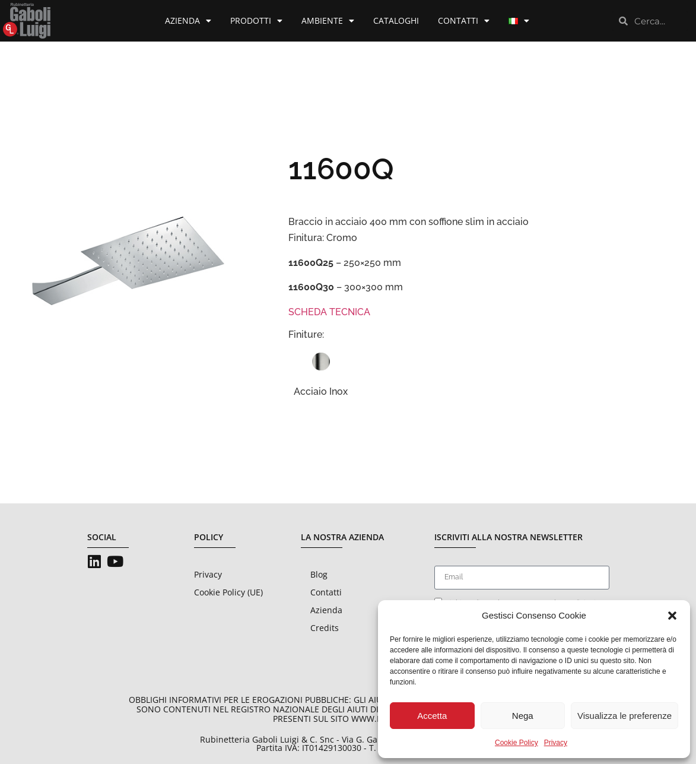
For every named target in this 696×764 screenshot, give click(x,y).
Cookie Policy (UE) (228, 592)
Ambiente (327, 21)
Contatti (464, 21)
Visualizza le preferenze (624, 716)
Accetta (432, 716)
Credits (324, 627)
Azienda (188, 21)
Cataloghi (396, 20)
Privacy (555, 742)
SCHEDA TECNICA (329, 312)
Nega (522, 716)
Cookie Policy (516, 742)
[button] (672, 616)
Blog (319, 574)
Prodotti (256, 21)
